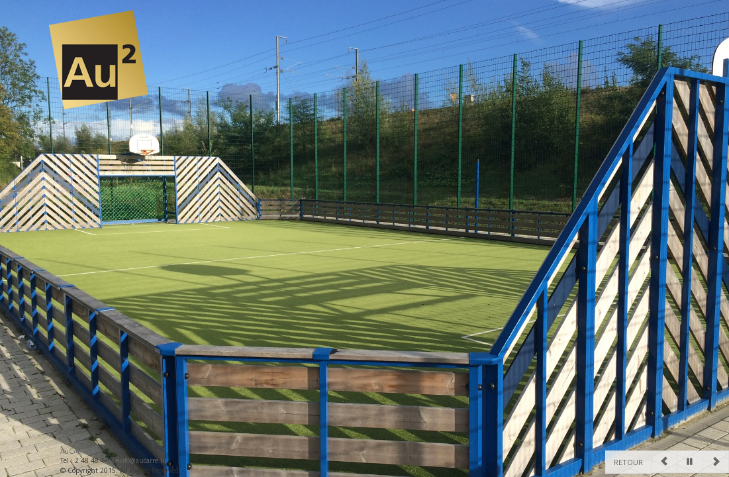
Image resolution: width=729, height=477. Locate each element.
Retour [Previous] (628, 462)
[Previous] (664, 461)
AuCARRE (75, 451)
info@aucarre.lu (142, 460)
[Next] (716, 461)
